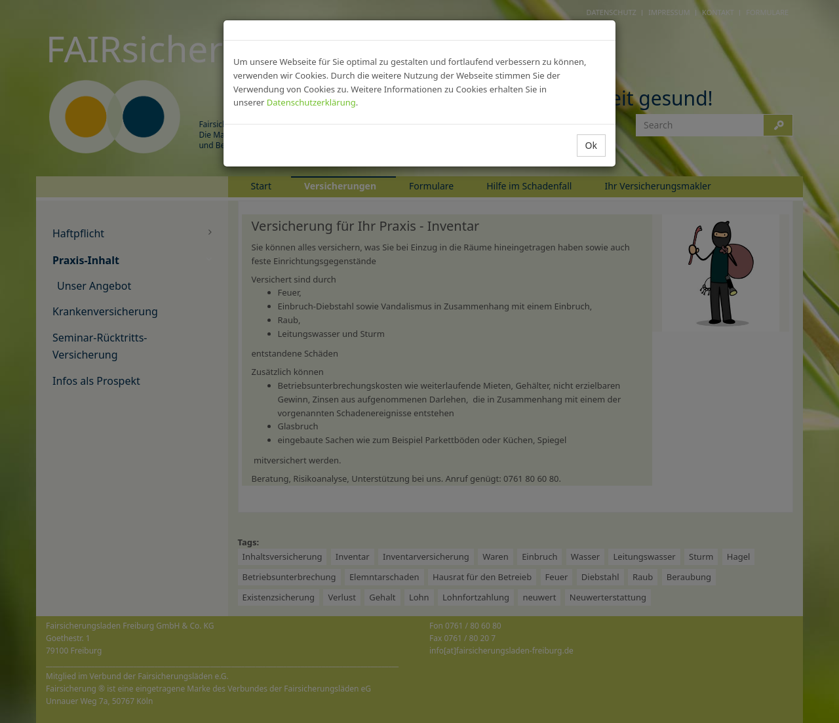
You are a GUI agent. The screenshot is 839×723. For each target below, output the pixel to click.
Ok (591, 145)
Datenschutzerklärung (311, 102)
